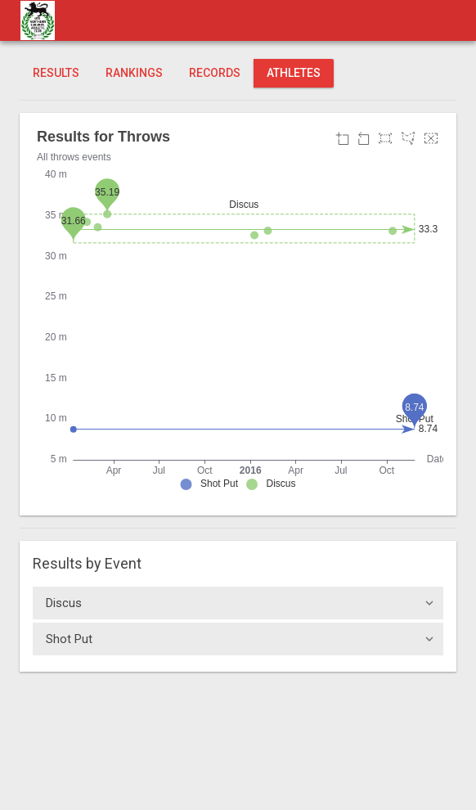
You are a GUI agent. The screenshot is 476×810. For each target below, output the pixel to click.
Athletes (294, 72)
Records (214, 72)
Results (56, 72)
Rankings (134, 72)
